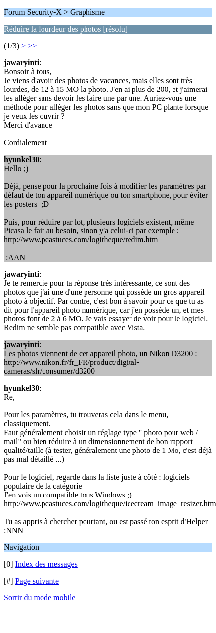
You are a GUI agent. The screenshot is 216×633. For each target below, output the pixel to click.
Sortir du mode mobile (39, 597)
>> (32, 46)
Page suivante (37, 581)
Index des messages (46, 564)
